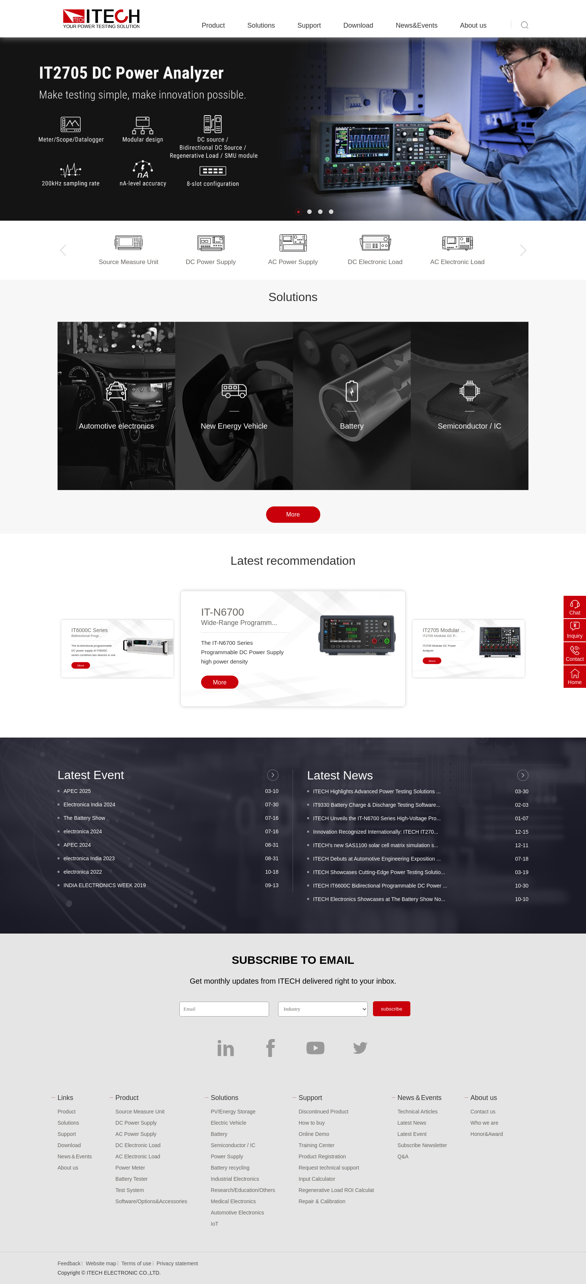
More (293, 524)
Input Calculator (317, 1179)
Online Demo (314, 1134)
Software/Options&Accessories (151, 1201)
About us (473, 25)
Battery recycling (230, 1168)
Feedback (69, 1263)
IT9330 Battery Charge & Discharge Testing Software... (420, 888)
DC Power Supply (136, 1123)
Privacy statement (177, 1263)
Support (309, 25)
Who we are (485, 1123)
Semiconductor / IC (233, 1145)
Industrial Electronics (235, 1179)
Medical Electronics (233, 1201)
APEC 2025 (171, 866)
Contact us (483, 1112)
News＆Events (75, 1156)
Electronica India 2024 (171, 879)
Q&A (403, 1156)
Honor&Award (487, 1134)
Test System (129, 1190)
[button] (298, 211)
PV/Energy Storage (233, 1112)
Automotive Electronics (237, 1213)
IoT (214, 1224)
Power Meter (130, 1168)
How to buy (312, 1123)
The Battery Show (171, 893)
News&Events (417, 25)
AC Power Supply (136, 1134)
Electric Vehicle (228, 1123)
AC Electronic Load (137, 1156)
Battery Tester (131, 1179)
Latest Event (412, 1134)
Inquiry (575, 636)
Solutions (261, 25)
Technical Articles (418, 1112)
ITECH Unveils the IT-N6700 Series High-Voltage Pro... (420, 901)
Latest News (412, 1123)
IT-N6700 (222, 714)
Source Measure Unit (140, 1112)
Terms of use (136, 1263)
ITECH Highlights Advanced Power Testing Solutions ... (420, 875)
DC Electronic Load (138, 1145)
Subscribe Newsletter (422, 1145)
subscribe (391, 1009)
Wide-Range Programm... (239, 725)
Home (575, 682)
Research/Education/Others (243, 1190)
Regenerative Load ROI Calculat (336, 1190)
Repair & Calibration (322, 1201)
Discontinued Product (323, 1112)
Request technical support (329, 1168)
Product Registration (322, 1156)
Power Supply (227, 1156)
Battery (219, 1134)
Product (213, 25)
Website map (101, 1263)
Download (358, 25)
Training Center (316, 1145)
